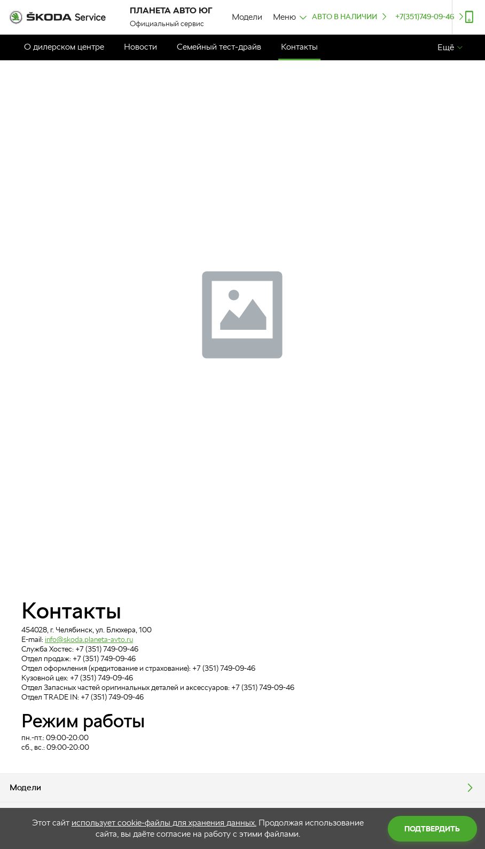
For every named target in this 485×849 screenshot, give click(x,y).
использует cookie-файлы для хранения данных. (164, 823)
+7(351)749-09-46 (430, 16)
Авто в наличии (350, 16)
